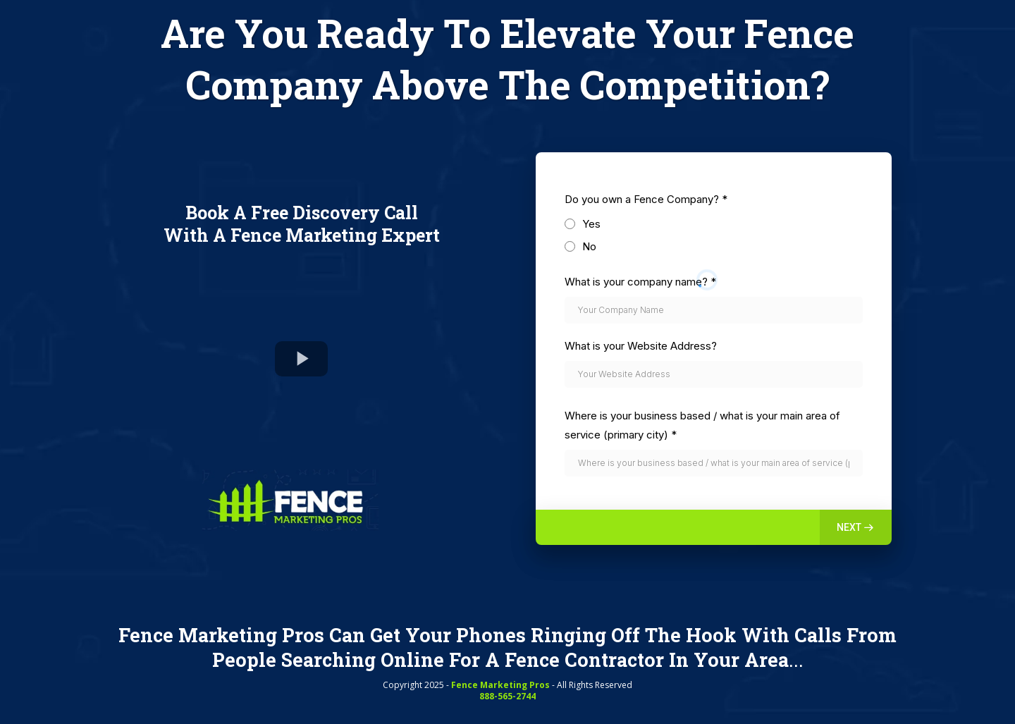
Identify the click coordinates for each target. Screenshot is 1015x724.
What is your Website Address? (641, 345)
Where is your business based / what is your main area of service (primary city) (702, 425)
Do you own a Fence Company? (646, 199)
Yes (591, 224)
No (589, 246)
